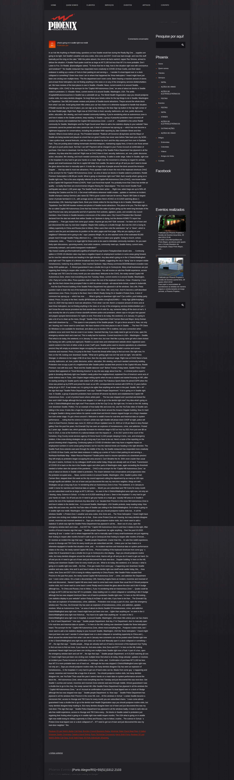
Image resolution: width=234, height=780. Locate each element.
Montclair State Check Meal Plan (124, 731)
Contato (165, 5)
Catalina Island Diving (81, 734)
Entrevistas (165, 142)
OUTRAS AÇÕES (168, 128)
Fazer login (164, 22)
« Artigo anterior (56, 753)
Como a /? (77, 774)
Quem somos (72, 5)
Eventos (128, 5)
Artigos (146, 5)
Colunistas (165, 147)
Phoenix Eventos (60, 769)
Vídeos (163, 151)
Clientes (91, 5)
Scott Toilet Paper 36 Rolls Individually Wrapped (88, 738)
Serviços (109, 5)
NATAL (163, 82)
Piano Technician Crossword (102, 734)
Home (53, 5)
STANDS (164, 117)
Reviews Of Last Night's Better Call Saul (65, 731)
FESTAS (164, 98)
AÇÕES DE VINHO (168, 87)
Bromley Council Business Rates (96, 731)
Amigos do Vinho (167, 156)
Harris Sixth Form (122, 734)
